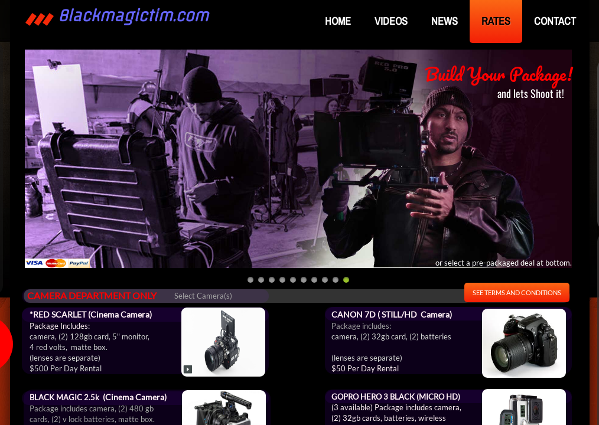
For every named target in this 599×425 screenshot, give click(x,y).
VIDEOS (391, 21)
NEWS (444, 21)
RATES (495, 21)
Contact (555, 21)
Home (338, 21)
